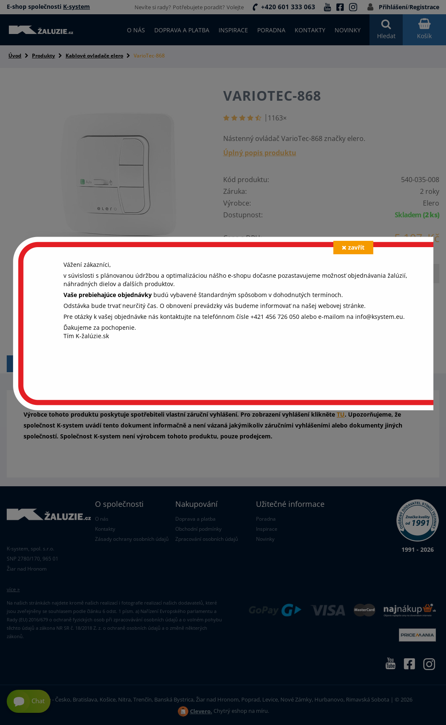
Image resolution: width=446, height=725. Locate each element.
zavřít (353, 247)
